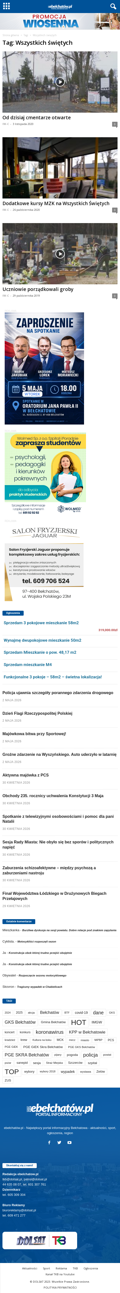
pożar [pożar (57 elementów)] (8, 1062)
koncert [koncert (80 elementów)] (10, 1032)
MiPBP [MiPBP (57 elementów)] (98, 1039)
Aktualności (29, 1268)
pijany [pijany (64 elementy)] (58, 1054)
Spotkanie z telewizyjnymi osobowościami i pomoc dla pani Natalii (58, 819)
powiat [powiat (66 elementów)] (107, 1054)
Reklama (61, 1268)
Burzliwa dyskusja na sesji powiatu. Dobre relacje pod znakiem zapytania (69, 930)
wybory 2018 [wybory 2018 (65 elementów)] (47, 1071)
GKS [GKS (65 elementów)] (112, 1012)
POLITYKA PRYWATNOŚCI (60, 1287)
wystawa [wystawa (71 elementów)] (85, 1071)
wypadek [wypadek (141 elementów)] (68, 1072)
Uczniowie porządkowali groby (37, 289)
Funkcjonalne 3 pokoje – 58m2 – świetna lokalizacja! (53, 676)
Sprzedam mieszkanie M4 (28, 664)
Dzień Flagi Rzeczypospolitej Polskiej (37, 713)
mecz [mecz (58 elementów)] (72, 1039)
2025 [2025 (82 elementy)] (19, 1012)
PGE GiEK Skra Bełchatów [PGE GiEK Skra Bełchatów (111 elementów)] (43, 1047)
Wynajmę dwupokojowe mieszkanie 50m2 (42, 640)
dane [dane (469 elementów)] (98, 1012)
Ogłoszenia (91, 1268)
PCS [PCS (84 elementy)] (111, 1040)
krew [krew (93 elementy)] (24, 1040)
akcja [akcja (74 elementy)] (31, 1012)
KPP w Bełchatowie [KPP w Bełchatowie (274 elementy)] (87, 1032)
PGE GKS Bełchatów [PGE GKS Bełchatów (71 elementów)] (81, 1047)
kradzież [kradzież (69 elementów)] (10, 1039)
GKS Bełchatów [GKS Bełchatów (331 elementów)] (20, 1022)
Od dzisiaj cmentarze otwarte (36, 117)
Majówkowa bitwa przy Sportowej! (34, 734)
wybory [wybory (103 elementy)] (29, 1071)
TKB (75, 1268)
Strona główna (10, 35)
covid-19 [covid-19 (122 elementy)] (81, 1013)
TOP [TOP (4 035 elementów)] (12, 1072)
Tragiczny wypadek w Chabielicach (39, 986)
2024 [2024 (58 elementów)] (8, 1012)
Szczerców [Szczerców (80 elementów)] (75, 1063)
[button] (112, 6)
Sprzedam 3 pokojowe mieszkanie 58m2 (41, 622)
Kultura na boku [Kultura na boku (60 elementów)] (42, 1039)
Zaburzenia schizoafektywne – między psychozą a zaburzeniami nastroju (49, 870)
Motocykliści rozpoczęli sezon (36, 941)
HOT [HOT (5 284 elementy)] (78, 1022)
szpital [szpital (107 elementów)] (92, 1063)
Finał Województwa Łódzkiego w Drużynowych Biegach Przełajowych (54, 896)
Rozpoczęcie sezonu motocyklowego (43, 975)
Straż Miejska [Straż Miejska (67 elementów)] (54, 1062)
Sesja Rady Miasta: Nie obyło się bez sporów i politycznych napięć (58, 844)
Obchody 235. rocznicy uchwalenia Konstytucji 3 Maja (52, 796)
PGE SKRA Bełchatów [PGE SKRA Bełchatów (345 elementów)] (27, 1054)
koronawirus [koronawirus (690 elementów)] (50, 1032)
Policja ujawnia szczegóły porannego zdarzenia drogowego (57, 693)
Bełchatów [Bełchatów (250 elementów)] (49, 1012)
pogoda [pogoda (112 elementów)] (72, 1055)
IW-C (5, 124)
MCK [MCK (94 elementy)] (60, 1040)
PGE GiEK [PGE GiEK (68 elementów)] (11, 1046)
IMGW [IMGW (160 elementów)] (97, 1022)
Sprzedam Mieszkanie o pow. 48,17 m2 (40, 652)
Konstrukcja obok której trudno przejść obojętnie (40, 952)
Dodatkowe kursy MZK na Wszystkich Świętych (55, 203)
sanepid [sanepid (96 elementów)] (22, 1063)
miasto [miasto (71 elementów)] (85, 1040)
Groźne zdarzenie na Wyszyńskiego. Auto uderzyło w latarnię (59, 754)
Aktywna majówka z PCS (25, 775)
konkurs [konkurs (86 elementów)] (25, 1032)
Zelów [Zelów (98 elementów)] (100, 1071)
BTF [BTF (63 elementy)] (66, 1012)
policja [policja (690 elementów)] (90, 1055)
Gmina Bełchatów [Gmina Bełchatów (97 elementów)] (53, 1022)
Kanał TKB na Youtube (60, 1274)
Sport (46, 1268)
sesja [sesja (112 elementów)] (37, 1063)
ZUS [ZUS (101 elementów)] (8, 1080)
